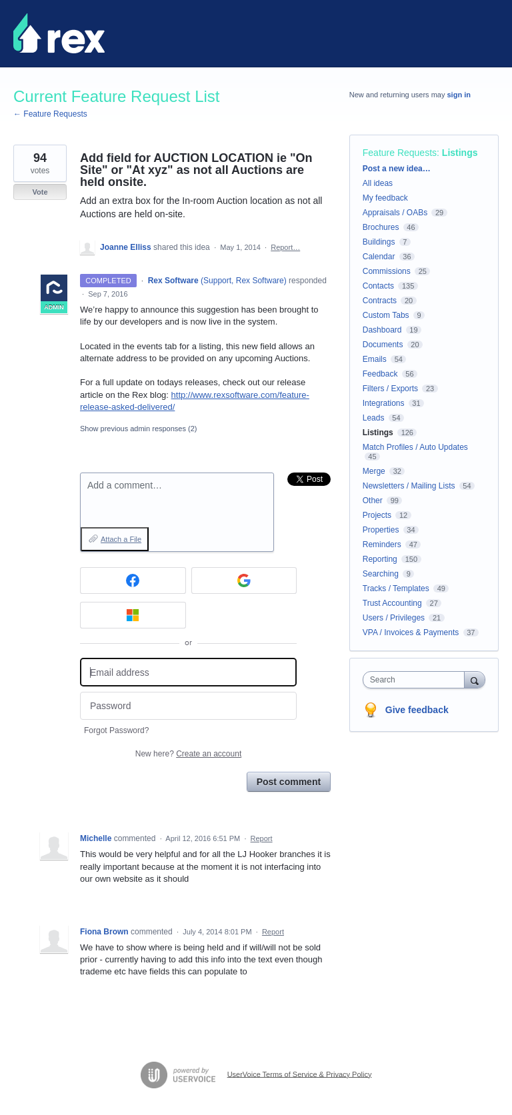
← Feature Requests (50, 114)
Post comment (289, 781)
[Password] (188, 706)
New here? (188, 753)
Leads (374, 418)
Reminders (382, 544)
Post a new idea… (397, 168)
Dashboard (382, 330)
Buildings (379, 242)
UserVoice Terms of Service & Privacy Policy (299, 1074)
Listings (460, 152)
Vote (39, 192)
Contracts (380, 300)
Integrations (384, 403)
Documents (383, 344)
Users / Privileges (394, 617)
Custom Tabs (386, 315)
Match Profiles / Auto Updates (415, 447)
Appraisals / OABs (395, 212)
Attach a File (121, 539)
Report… (285, 247)
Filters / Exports (390, 388)
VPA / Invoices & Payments (411, 632)
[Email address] (188, 672)
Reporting (380, 559)
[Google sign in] (244, 580)
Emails (375, 359)
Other (373, 500)
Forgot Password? (116, 730)
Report (262, 838)
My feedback (385, 198)
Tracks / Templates (396, 588)
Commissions (387, 271)
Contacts (378, 286)
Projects (377, 515)
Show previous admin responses (138, 429)
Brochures (381, 227)
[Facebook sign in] (133, 580)
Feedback (380, 374)
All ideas (378, 183)
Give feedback (417, 709)
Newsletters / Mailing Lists (409, 486)
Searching (381, 573)
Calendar (379, 256)
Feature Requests (400, 152)
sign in (459, 95)
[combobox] (416, 679)
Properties (381, 530)
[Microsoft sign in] (133, 615)
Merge (374, 471)
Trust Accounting (392, 603)
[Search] (474, 679)
